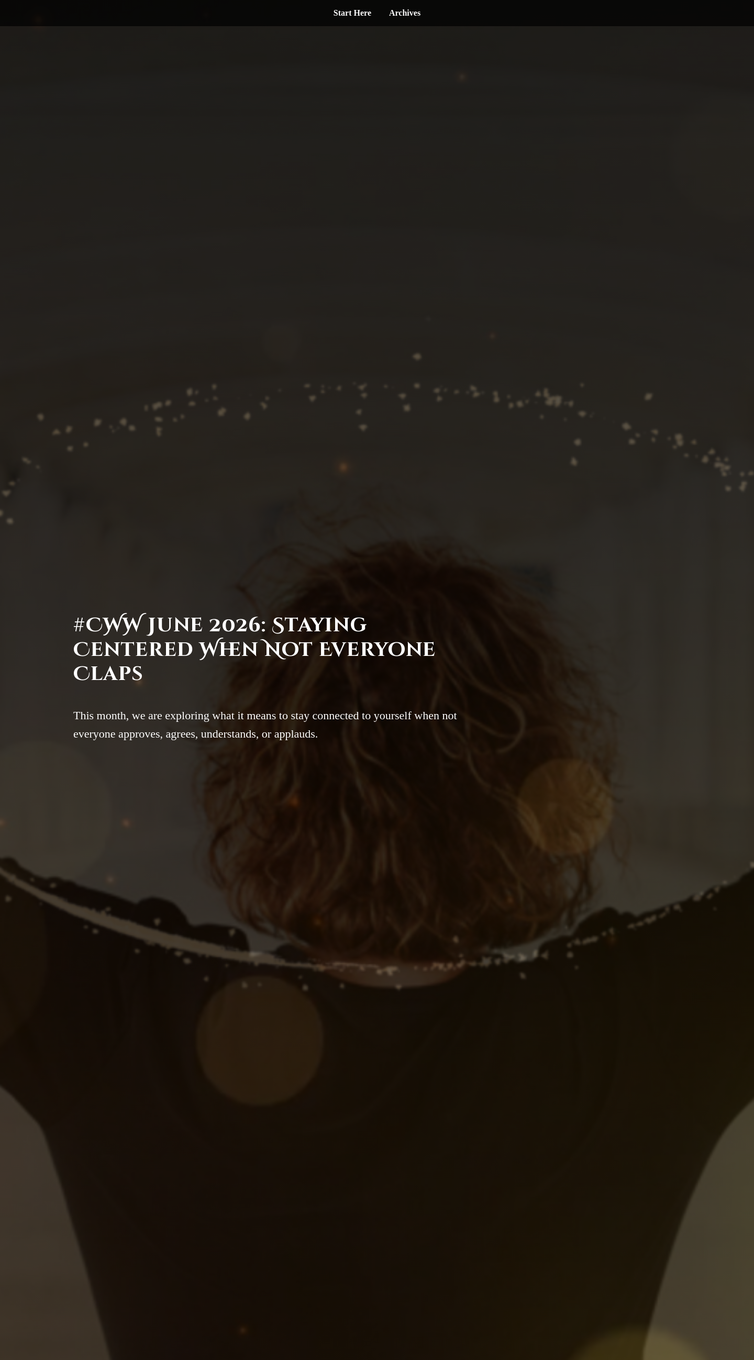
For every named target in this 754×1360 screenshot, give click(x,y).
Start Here (352, 12)
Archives (404, 12)
